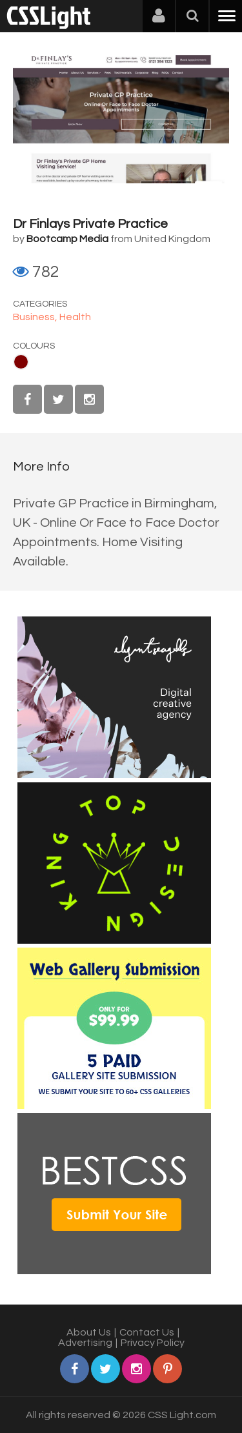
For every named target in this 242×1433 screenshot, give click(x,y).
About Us (88, 1332)
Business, (36, 317)
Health (75, 317)
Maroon (21, 362)
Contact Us (146, 1332)
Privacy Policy (153, 1342)
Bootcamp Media (67, 239)
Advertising (85, 1342)
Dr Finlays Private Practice (90, 224)
